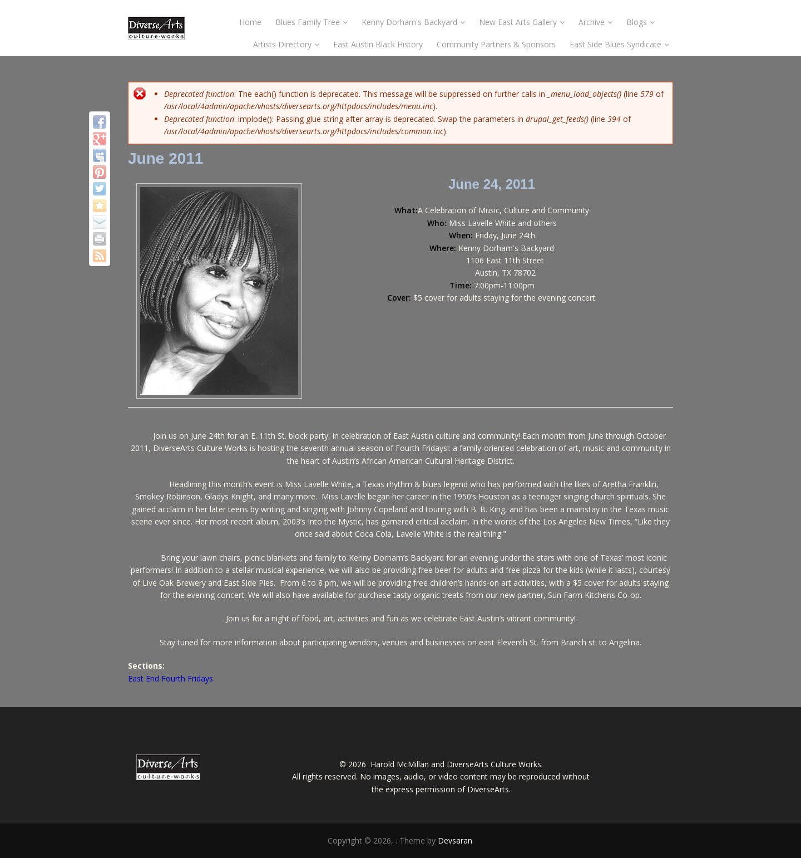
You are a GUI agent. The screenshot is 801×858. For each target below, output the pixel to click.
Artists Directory (286, 44)
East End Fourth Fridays (170, 678)
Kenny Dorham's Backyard (413, 22)
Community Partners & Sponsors (496, 44)
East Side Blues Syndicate (619, 44)
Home (250, 22)
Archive (595, 22)
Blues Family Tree (311, 22)
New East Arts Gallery (522, 22)
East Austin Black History (378, 44)
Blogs (640, 22)
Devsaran (455, 840)
